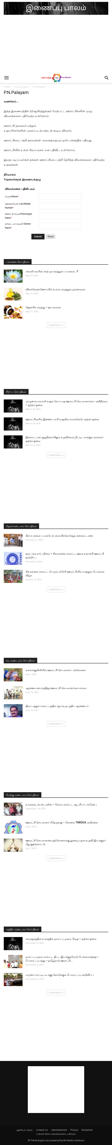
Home (7, 86)
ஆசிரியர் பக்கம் (24, 1130)
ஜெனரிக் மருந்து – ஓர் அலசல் (43, 307)
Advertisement (59, 1130)
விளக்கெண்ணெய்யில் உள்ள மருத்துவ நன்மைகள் (55, 289)
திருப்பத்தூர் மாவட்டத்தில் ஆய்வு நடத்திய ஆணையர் (57, 706)
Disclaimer (87, 1130)
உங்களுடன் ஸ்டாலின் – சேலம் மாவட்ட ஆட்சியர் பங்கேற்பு (61, 804)
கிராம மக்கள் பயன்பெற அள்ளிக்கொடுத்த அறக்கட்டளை (59, 535)
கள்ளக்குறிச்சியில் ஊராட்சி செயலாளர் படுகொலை (56, 670)
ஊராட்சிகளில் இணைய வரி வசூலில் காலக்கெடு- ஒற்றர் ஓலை (62, 419)
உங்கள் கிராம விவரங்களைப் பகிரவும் (56, 1133)
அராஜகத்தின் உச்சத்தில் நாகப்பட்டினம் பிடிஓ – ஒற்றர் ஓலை (61, 938)
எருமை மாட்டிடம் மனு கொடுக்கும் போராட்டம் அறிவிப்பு (60, 974)
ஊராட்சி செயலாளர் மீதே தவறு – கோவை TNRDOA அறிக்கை (62, 822)
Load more (56, 325)
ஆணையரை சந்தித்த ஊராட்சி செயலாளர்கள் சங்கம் (56, 688)
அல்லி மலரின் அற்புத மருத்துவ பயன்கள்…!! (52, 271)
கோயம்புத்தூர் (21, 86)
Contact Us (42, 1130)
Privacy (74, 1130)
